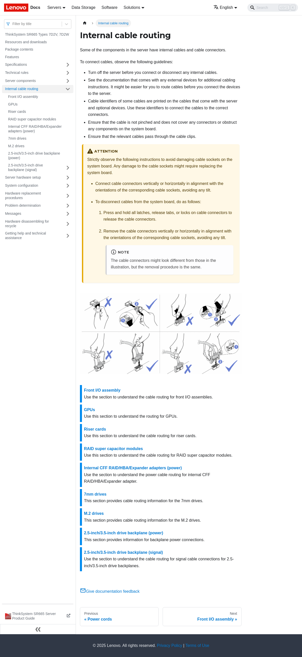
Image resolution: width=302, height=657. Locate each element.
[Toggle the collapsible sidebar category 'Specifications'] (67, 65)
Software (109, 7)
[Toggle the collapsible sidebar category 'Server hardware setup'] (67, 178)
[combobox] (12, 24)
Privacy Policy (169, 645)
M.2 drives (16, 146)
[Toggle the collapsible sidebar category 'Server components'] (67, 81)
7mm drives (17, 138)
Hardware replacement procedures (23, 195)
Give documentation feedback (110, 591)
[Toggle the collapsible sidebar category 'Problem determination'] (67, 206)
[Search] (272, 8)
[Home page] (85, 23)
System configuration (21, 185)
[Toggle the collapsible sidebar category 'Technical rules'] (67, 73)
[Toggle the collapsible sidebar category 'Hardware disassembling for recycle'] (67, 224)
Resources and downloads (26, 42)
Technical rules (17, 73)
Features (12, 57)
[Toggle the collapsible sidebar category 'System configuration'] (67, 186)
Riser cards (17, 112)
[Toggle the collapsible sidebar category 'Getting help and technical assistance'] (67, 236)
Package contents (19, 49)
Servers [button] (54, 7)
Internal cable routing (21, 89)
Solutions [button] (131, 7)
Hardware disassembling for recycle (27, 223)
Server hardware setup (23, 177)
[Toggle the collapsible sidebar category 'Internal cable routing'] (67, 89)
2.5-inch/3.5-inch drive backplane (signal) (25, 167)
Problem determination (23, 205)
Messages (13, 213)
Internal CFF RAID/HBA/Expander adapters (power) (35, 128)
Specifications (16, 64)
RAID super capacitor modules (32, 119)
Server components (20, 81)
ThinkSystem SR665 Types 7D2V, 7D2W (37, 34)
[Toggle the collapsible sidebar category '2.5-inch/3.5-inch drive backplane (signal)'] (67, 168)
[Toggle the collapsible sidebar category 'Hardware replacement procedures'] (67, 196)
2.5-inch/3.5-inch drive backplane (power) (34, 155)
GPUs (12, 104)
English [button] (223, 7)
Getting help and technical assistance (25, 235)
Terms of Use (197, 645)
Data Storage (83, 7)
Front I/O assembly (23, 97)
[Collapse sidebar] (38, 629)
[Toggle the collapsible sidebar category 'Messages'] (67, 214)
